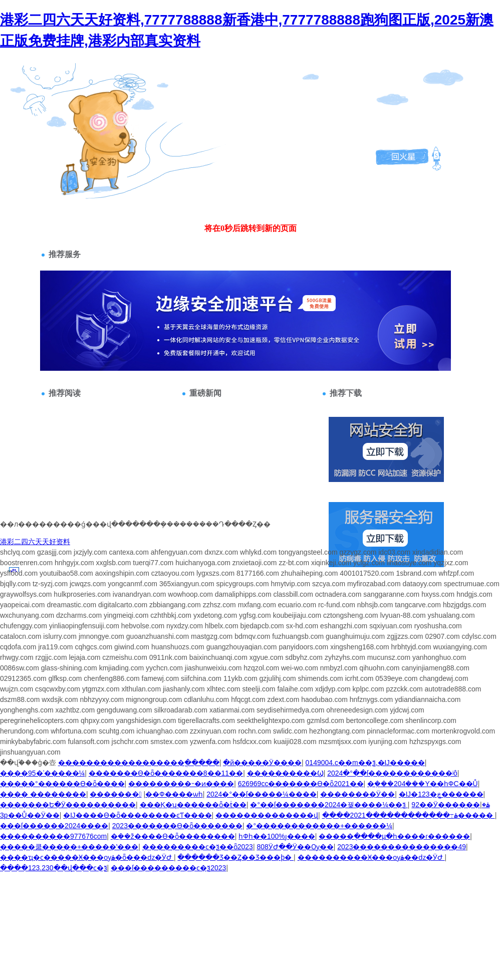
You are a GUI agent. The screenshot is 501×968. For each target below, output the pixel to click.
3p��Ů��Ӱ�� (30, 815)
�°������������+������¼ (319, 826)
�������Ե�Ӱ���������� (68, 805)
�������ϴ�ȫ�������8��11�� (166, 773)
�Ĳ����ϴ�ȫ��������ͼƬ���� (137, 815)
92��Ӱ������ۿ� (450, 805)
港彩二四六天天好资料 (35, 542)
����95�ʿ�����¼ (42, 773)
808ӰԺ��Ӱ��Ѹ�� (295, 847)
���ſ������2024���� (54, 826)
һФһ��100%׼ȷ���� (276, 836)
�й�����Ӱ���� (262, 763)
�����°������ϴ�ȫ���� (62, 784)
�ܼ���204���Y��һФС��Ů (422, 784)
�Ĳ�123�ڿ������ (441, 794)
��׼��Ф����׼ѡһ (174, 794)
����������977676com (53, 836)
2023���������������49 (401, 847)
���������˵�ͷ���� (181, 784)
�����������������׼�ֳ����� (138, 763)
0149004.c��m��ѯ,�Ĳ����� (365, 763)
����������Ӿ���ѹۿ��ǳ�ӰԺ (371, 857)
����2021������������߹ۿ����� (408, 815)
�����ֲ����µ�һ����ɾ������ (394, 836)
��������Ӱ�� (357, 794)
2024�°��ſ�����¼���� (261, 794)
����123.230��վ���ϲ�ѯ (53, 868)
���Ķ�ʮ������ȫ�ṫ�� (193, 805)
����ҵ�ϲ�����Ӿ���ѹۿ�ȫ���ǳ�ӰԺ (87, 857)
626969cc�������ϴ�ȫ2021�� (301, 784)
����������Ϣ (285, 773)
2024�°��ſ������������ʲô (392, 773)
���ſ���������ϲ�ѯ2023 (168, 868)
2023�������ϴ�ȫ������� (177, 826)
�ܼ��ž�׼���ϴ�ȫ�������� (173, 836)
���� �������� (43, 794)
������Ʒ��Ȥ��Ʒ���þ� (235, 857)
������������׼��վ (266, 815)
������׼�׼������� (115, 794)
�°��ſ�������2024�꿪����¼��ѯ (328, 805)
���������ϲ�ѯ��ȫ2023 (197, 847)
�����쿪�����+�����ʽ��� (69, 847)
